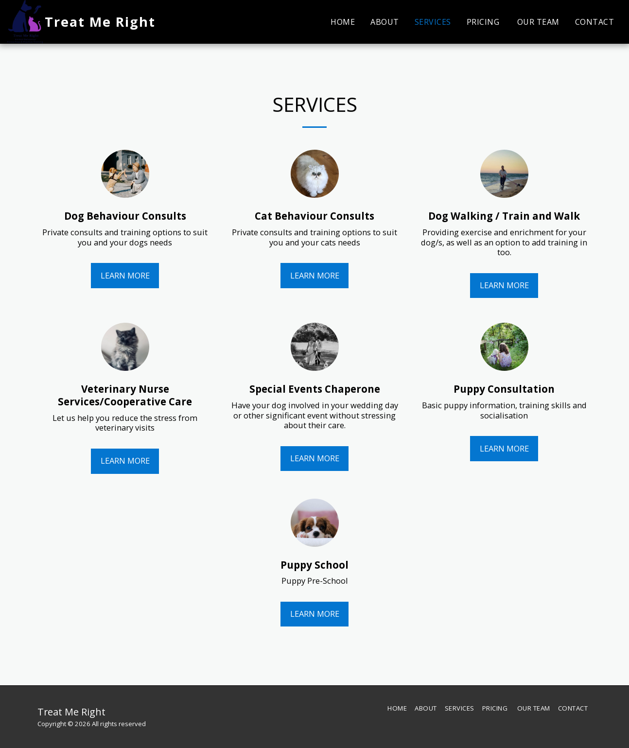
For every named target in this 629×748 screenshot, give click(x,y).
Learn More (125, 275)
